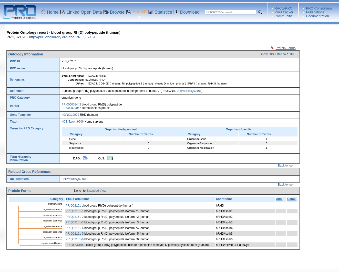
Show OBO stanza (273, 54)
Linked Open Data (84, 12)
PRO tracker (284, 12)
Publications (315, 12)
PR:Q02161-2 (74, 217)
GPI (291, 54)
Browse (117, 12)
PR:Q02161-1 (74, 211)
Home (53, 12)
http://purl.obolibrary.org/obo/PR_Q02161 (62, 37)
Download (190, 12)
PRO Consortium (319, 8)
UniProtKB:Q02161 (188, 91)
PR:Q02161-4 (74, 228)
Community (283, 16)
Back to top (285, 165)
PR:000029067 (71, 108)
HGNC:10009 (70, 114)
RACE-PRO (284, 8)
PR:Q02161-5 (74, 233)
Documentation (317, 16)
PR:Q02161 (73, 205)
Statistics (163, 12)
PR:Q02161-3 (74, 222)
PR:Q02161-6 (74, 239)
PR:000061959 (75, 245)
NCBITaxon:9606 (73, 121)
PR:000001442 (71, 104)
